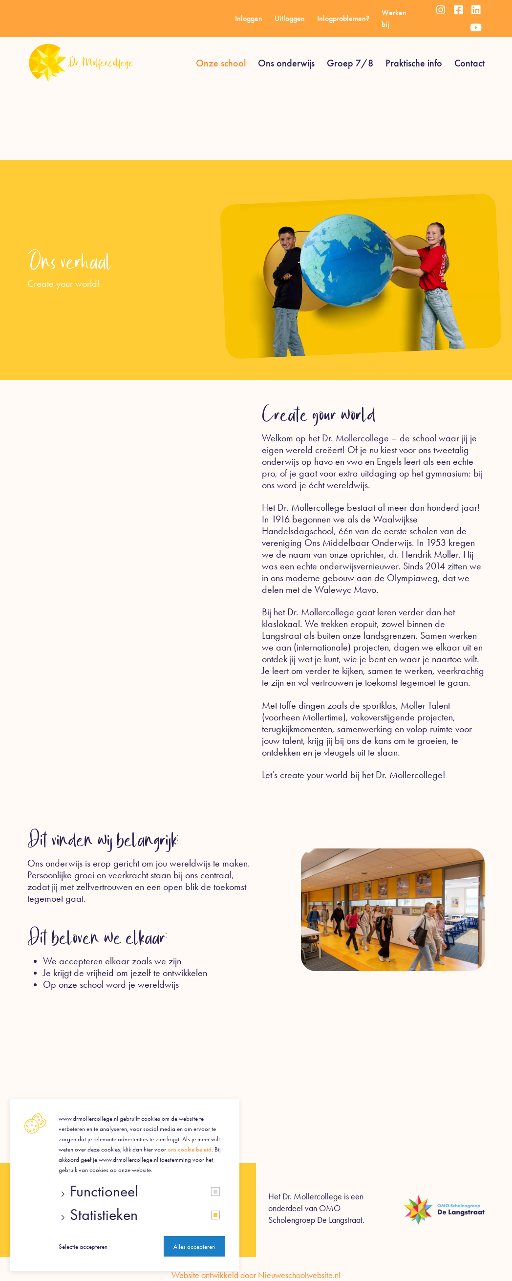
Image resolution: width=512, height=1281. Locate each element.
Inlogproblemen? (343, 18)
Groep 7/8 (350, 63)
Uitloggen (290, 18)
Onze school (221, 63)
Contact (469, 63)
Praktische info (413, 63)
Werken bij (394, 18)
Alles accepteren (194, 1246)
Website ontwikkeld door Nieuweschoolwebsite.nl (256, 1275)
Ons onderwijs (286, 63)
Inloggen (248, 18)
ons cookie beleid (190, 1149)
